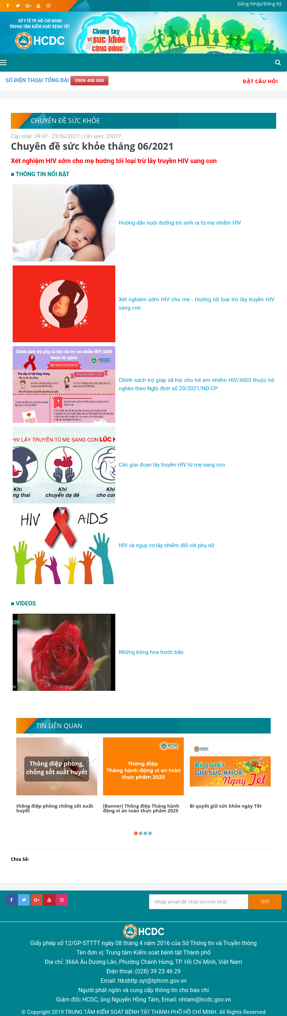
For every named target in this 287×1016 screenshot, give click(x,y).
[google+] (36, 900)
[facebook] (7, 6)
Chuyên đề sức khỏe (65, 120)
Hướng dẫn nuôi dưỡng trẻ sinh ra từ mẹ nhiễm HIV (180, 223)
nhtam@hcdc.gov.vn (205, 999)
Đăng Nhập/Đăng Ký (259, 3)
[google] (28, 6)
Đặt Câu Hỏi (260, 81)
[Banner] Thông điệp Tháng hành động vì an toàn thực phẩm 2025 (141, 808)
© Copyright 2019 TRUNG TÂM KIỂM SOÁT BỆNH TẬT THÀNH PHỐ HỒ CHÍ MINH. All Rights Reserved (143, 1012)
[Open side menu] (3, 62)
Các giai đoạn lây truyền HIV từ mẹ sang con (172, 465)
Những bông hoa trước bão (151, 652)
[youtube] (38, 6)
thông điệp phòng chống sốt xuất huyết (54, 808)
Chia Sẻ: (20, 859)
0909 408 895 (89, 80)
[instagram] (48, 6)
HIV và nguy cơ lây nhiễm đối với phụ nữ (167, 545)
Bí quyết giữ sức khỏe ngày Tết (226, 806)
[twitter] (18, 6)
